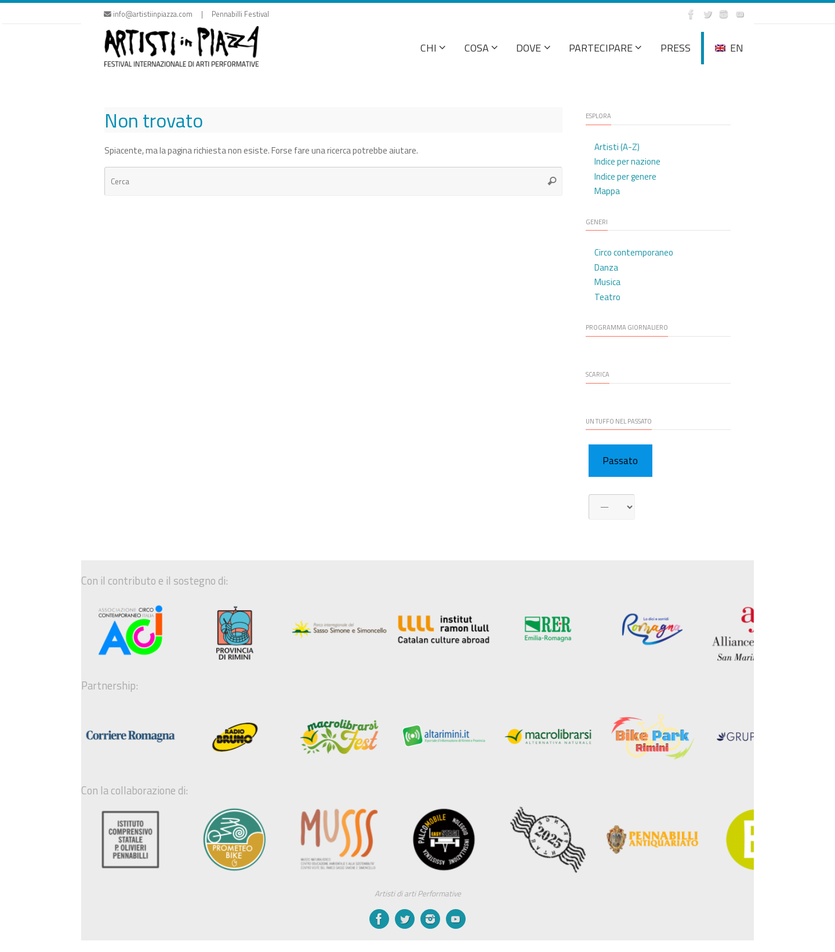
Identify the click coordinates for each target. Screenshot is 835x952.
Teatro (607, 297)
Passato (620, 460)
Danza (606, 267)
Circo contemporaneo (633, 252)
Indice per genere (625, 176)
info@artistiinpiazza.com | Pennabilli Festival (186, 14)
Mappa (607, 191)
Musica (607, 282)
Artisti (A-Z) (617, 147)
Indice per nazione (627, 161)
